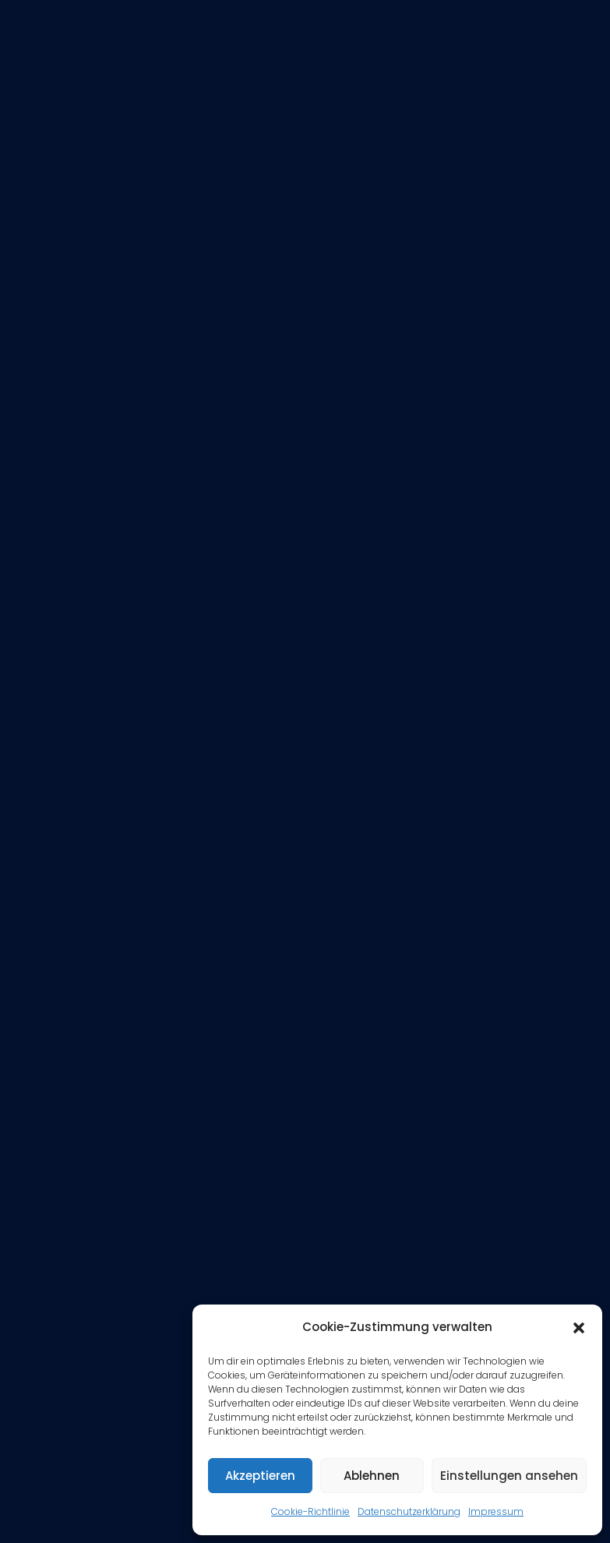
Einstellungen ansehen (509, 1475)
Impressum (496, 1511)
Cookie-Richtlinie (310, 1511)
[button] (579, 1328)
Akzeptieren (260, 1475)
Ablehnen (372, 1475)
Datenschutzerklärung (409, 1511)
